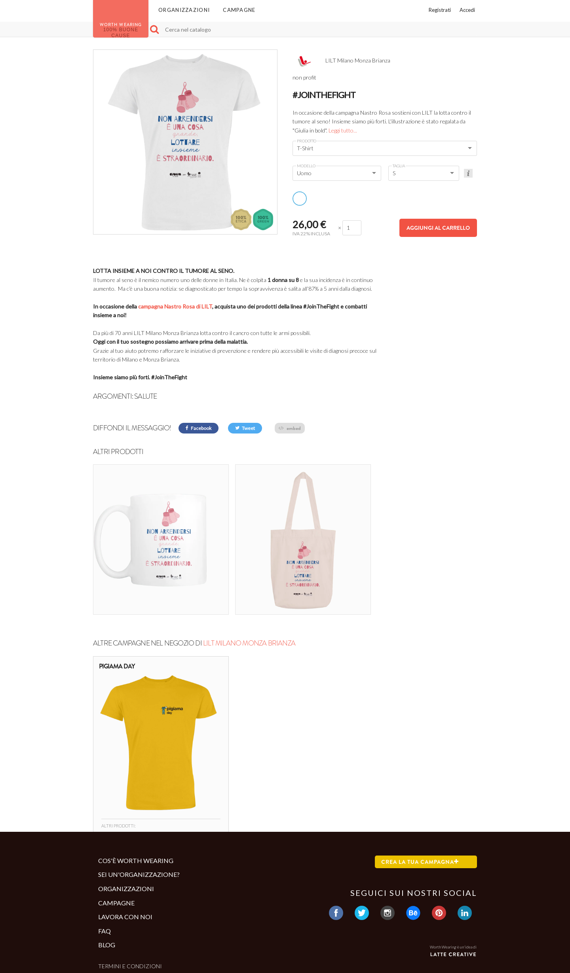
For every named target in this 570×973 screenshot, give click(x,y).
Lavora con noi (125, 867)
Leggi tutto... (343, 130)
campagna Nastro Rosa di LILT (175, 306)
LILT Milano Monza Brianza (249, 593)
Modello (306, 165)
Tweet (245, 428)
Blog (106, 895)
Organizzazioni (184, 10)
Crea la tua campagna (420, 812)
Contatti (112, 929)
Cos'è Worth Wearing (135, 810)
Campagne (239, 10)
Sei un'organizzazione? (139, 824)
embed (290, 428)
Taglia (399, 165)
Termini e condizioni (130, 915)
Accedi (467, 10)
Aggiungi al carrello (438, 228)
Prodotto (306, 140)
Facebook (198, 428)
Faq (104, 880)
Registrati (440, 10)
